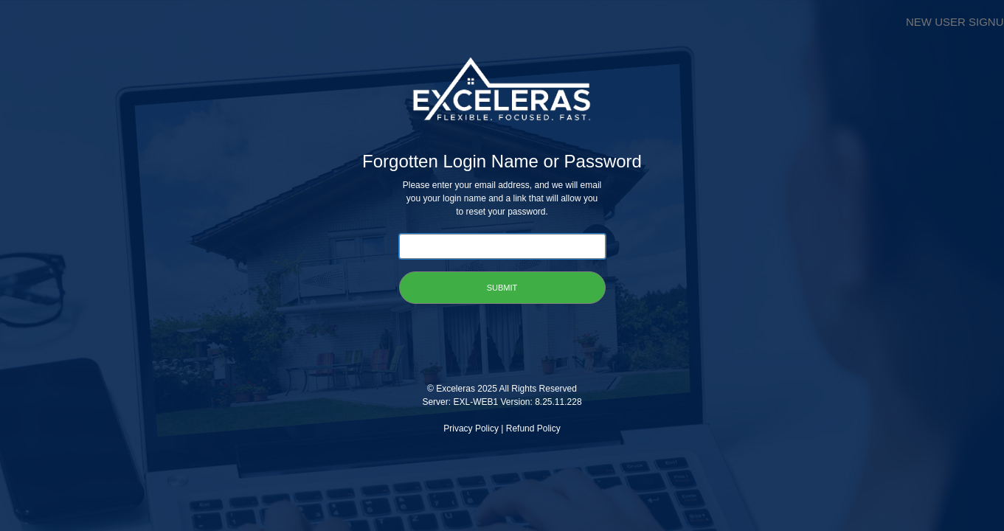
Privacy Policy (471, 428)
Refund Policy (533, 428)
